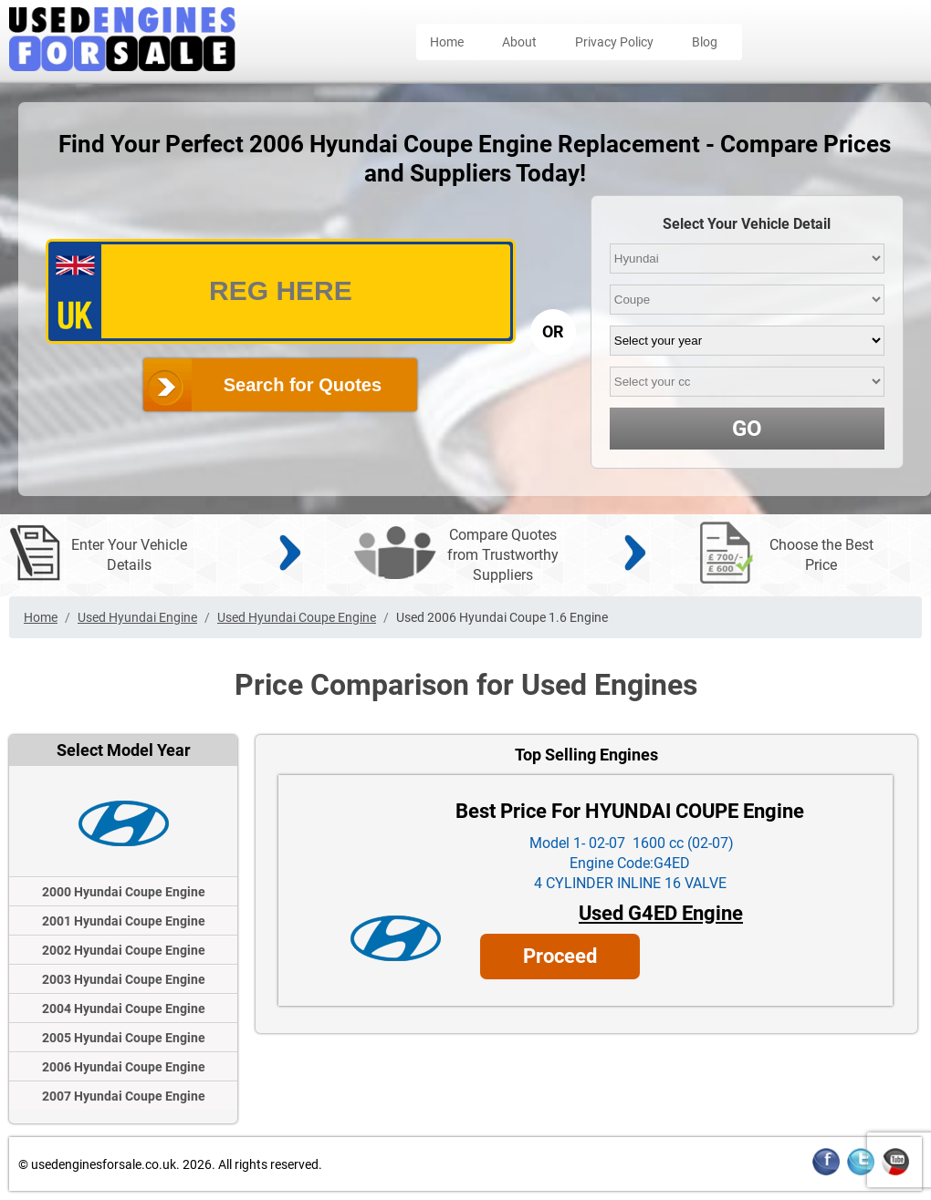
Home (447, 42)
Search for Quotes (303, 385)
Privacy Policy (614, 42)
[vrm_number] (280, 291)
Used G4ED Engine (661, 913)
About (519, 42)
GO (747, 428)
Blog (704, 42)
